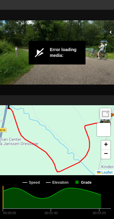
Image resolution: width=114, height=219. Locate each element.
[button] (103, 129)
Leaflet (104, 172)
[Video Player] (57, 52)
